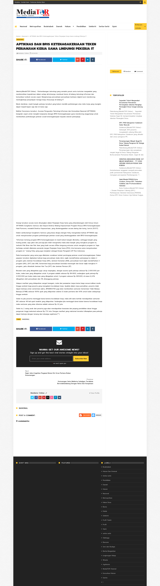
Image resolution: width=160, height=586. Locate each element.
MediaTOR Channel (109, 561)
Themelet (141, 584)
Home (18, 36)
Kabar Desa (107, 495)
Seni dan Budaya (109, 539)
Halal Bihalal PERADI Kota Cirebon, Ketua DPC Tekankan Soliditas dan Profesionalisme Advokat (130, 182)
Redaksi (17, 2)
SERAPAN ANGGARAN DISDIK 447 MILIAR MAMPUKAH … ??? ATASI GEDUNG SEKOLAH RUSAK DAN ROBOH (131, 162)
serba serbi (107, 526)
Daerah (59, 26)
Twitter (63, 59)
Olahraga (106, 530)
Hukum (68, 26)
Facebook (41, 59)
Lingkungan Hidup (109, 548)
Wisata (105, 552)
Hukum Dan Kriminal (110, 463)
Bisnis (105, 499)
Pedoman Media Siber (37, 2)
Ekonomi (106, 534)
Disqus (98, 407)
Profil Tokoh (107, 512)
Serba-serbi (104, 26)
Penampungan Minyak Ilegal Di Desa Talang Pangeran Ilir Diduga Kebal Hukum (131, 143)
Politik (105, 503)
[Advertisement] (103, 14)
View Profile (94, 385)
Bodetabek (48, 26)
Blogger (86, 407)
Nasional (23, 26)
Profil (104, 517)
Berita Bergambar (109, 543)
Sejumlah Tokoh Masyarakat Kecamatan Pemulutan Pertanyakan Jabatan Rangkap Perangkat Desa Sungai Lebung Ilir (131, 104)
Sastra (105, 570)
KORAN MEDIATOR (22, 584)
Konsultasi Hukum (109, 565)
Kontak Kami (25, 2)
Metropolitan (35, 26)
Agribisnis (106, 557)
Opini (114, 26)
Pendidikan (81, 26)
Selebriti (92, 26)
